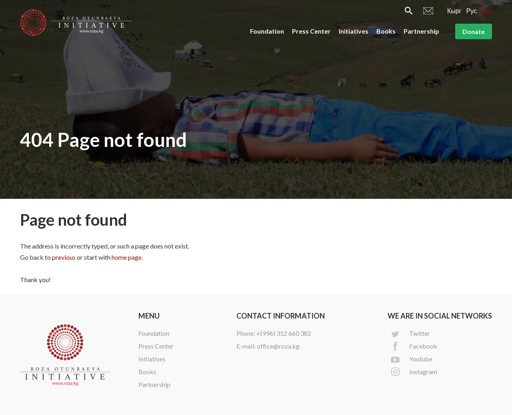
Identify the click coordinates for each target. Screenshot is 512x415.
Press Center (311, 31)
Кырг (454, 10)
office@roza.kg (278, 346)
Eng (487, 10)
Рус (471, 10)
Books (386, 31)
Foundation (267, 31)
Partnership (421, 31)
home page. (127, 257)
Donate (473, 31)
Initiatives (353, 31)
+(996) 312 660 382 (283, 333)
